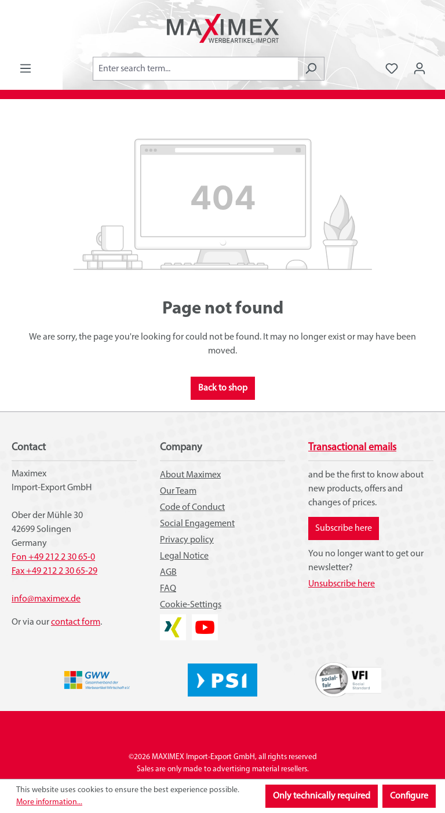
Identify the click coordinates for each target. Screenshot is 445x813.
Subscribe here (343, 528)
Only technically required (321, 796)
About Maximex (190, 475)
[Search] (310, 69)
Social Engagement (197, 523)
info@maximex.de (46, 599)
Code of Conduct (192, 507)
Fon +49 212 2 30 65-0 (53, 557)
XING (170, 621)
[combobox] (195, 69)
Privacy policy (187, 540)
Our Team (178, 491)
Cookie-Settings (190, 605)
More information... (49, 802)
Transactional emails (352, 447)
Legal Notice (184, 556)
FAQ (168, 588)
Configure (409, 796)
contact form (75, 622)
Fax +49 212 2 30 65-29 (54, 571)
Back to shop (222, 388)
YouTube (205, 621)
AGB (168, 572)
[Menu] (25, 69)
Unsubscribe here (341, 584)
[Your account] (419, 69)
